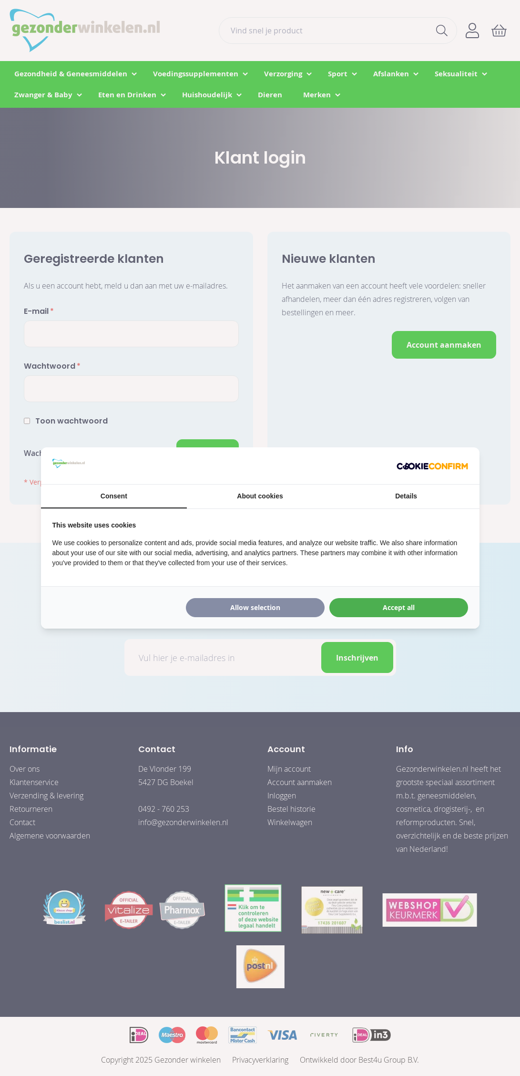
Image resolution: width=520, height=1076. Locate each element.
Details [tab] (406, 496)
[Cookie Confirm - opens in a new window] (432, 465)
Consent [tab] (114, 496)
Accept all (399, 607)
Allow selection (255, 607)
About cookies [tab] (260, 496)
